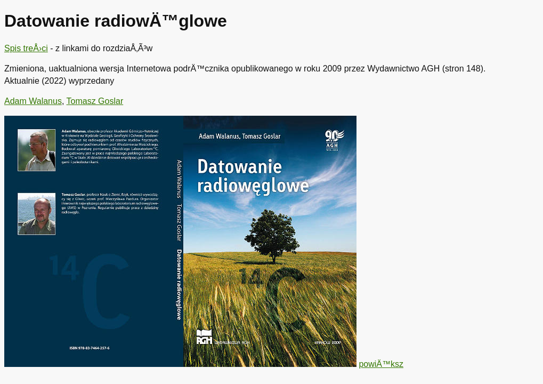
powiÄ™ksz (381, 364)
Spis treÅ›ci (26, 48)
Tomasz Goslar (95, 101)
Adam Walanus (33, 101)
